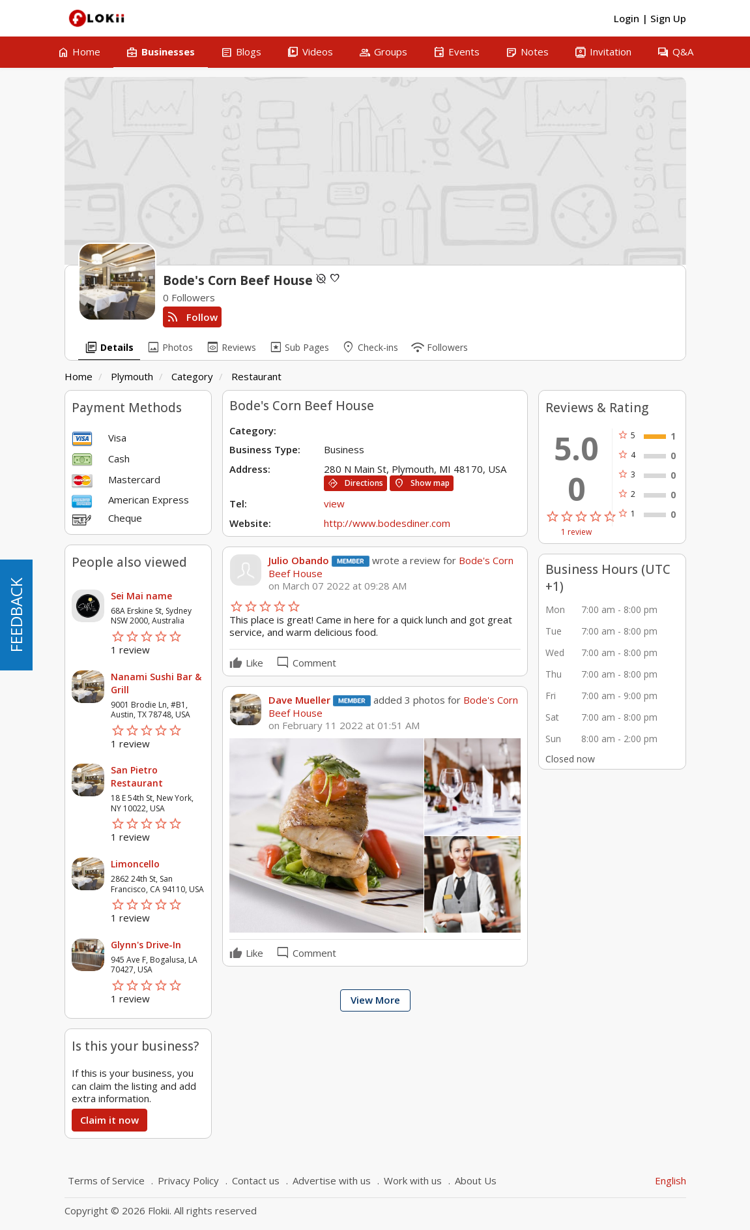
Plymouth (132, 376)
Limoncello (135, 864)
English (670, 1180)
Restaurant (256, 376)
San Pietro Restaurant (137, 776)
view (334, 503)
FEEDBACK (16, 615)
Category (192, 376)
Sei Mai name (141, 596)
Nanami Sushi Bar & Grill (156, 683)
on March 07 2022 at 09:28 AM (337, 586)
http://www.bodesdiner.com (387, 523)
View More (375, 999)
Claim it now (109, 1119)
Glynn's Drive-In (146, 944)
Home (79, 376)
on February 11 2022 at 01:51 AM (344, 725)
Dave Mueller (299, 699)
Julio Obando (298, 560)
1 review (576, 532)
